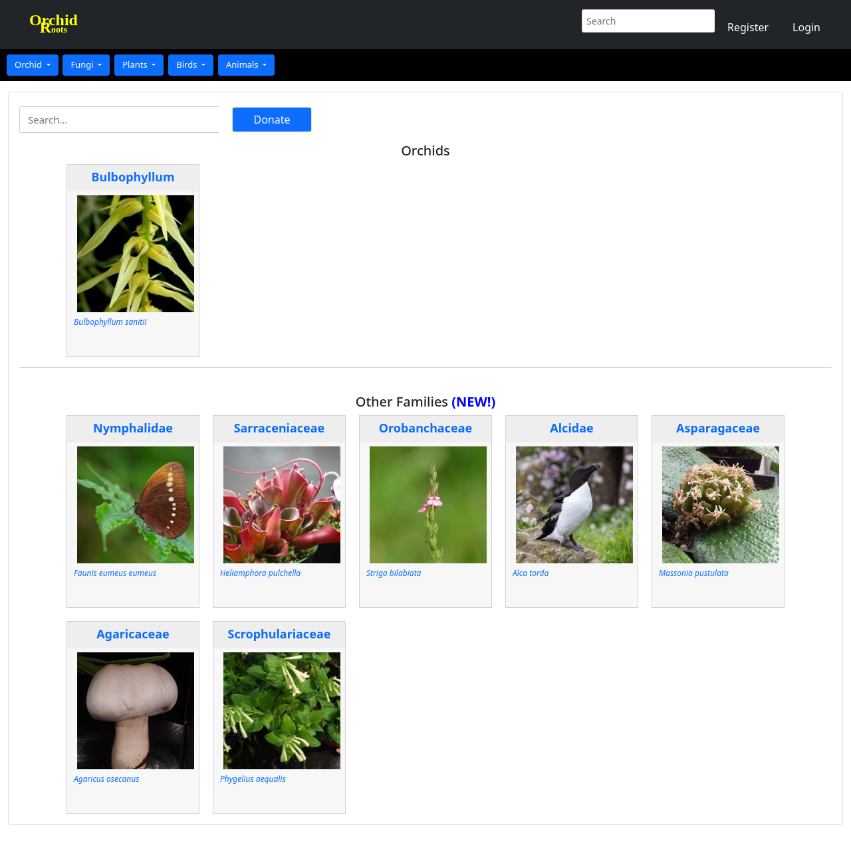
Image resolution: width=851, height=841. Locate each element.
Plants (136, 64)
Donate (271, 119)
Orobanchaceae (425, 428)
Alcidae (571, 428)
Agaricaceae (133, 634)
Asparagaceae (718, 428)
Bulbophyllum (133, 177)
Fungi (83, 64)
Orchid (29, 64)
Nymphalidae (133, 428)
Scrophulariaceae (279, 634)
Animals (243, 64)
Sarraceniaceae (279, 428)
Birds (187, 64)
